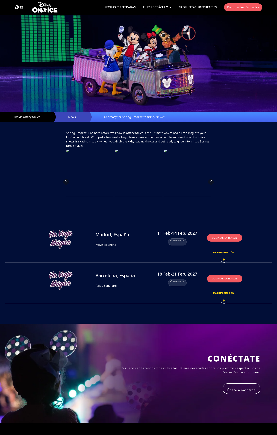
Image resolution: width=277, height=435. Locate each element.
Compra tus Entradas (243, 7)
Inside (27, 117)
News (72, 117)
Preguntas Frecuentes (197, 7)
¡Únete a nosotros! (241, 352)
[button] (66, 163)
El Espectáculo (155, 7)
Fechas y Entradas (120, 7)
